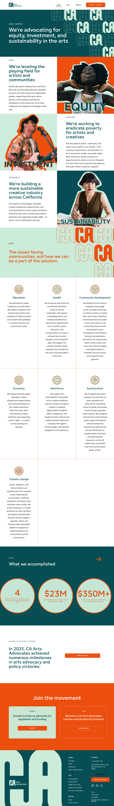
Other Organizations (75, 770)
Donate (32, 729)
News (70, 764)
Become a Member (95, 5)
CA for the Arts (73, 803)
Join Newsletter (100, 774)
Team (70, 800)
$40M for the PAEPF (75, 788)
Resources (72, 767)
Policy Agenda (73, 779)
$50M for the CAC (74, 785)
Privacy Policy (94, 795)
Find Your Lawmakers (75, 791)
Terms (93, 792)
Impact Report (82, 657)
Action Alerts (72, 782)
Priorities (71, 761)
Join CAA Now (83, 729)
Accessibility (94, 797)
